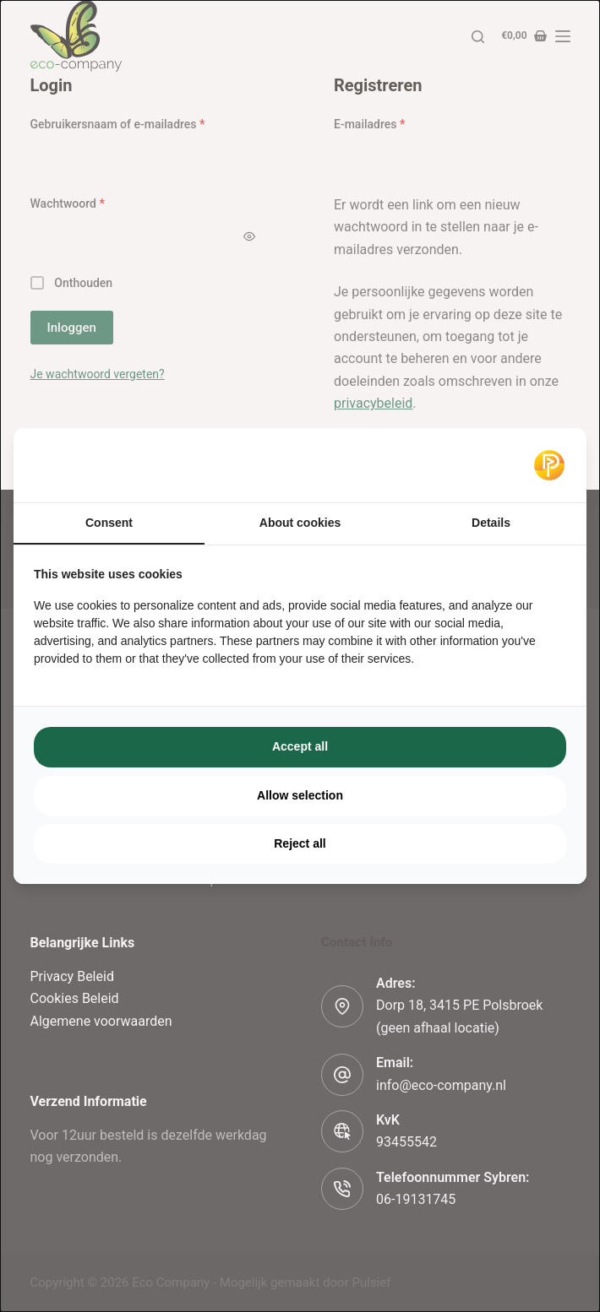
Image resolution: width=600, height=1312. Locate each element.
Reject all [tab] (299, 843)
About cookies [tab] (300, 522)
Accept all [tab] (300, 746)
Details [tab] (491, 522)
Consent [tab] (109, 522)
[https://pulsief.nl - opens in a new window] (549, 465)
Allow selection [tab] (300, 795)
